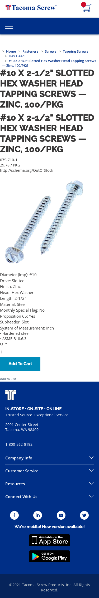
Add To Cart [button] (20, 363)
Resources (15, 483)
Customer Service (22, 470)
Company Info (18, 457)
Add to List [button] (8, 379)
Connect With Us (21, 496)
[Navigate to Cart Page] (87, 8)
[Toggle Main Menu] (9, 26)
